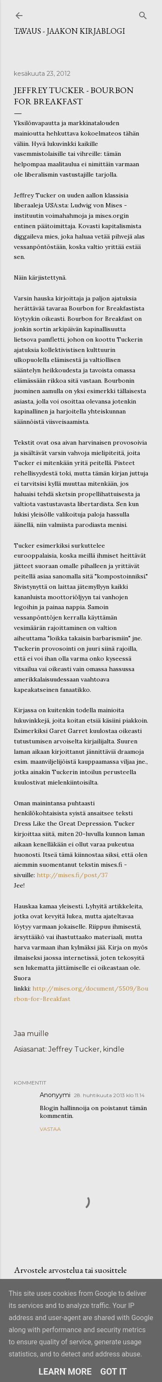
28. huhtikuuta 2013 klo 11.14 (109, 1095)
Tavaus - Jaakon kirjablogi (69, 31)
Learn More (65, 1371)
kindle (113, 1049)
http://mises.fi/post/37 (72, 875)
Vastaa (50, 1129)
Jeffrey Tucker (74, 1049)
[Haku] (143, 13)
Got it (113, 1371)
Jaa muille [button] (31, 1034)
